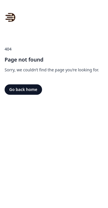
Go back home (23, 89)
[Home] (10, 17)
